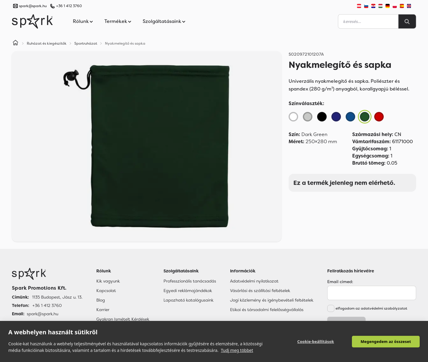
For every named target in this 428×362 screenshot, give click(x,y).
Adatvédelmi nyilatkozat (254, 281)
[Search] (407, 21)
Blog (100, 300)
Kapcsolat (106, 290)
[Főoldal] (47, 274)
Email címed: (340, 281)
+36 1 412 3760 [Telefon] (47, 305)
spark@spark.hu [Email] (42, 313)
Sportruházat (85, 43)
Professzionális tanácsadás (189, 281)
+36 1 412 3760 (69, 6)
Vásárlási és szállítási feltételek (260, 290)
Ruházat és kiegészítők (47, 43)
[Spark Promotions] (32, 21)
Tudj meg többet (237, 350)
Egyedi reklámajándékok (187, 290)
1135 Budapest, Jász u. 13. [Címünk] (57, 297)
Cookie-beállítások (315, 341)
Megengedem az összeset (386, 341)
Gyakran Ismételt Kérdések (122, 319)
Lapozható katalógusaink (188, 300)
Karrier (102, 309)
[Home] (15, 43)
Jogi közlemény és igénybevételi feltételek (271, 300)
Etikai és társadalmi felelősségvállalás (266, 309)
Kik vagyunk (108, 281)
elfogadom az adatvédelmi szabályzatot (371, 308)
